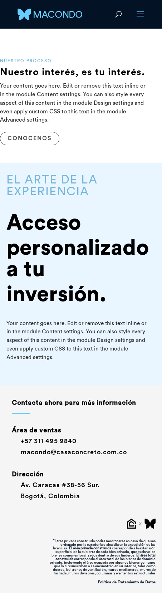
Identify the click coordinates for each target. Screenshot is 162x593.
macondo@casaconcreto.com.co (69, 452)
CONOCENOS (30, 138)
